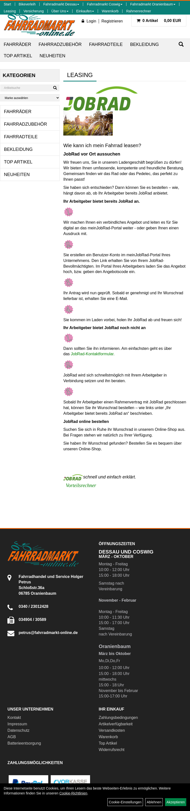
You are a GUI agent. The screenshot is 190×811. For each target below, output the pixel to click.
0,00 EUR (159, 21)
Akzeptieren (175, 802)
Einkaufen (85, 11)
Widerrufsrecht (111, 750)
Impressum (17, 724)
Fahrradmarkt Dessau (61, 4)
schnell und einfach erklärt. (99, 477)
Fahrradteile (106, 44)
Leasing (10, 11)
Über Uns (60, 11)
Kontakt (14, 717)
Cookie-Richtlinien (73, 793)
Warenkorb (110, 11)
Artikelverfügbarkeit (116, 724)
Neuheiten (52, 55)
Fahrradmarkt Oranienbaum (152, 4)
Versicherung (34, 11)
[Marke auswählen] (30, 97)
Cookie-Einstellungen (125, 802)
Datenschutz (18, 730)
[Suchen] (181, 44)
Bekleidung (144, 44)
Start (7, 4)
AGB (11, 737)
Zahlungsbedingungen (118, 717)
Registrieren (112, 21)
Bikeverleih (27, 4)
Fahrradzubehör (60, 44)
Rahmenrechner (138, 11)
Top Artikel (18, 55)
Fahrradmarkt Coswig (104, 4)
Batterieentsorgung (24, 743)
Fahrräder (17, 44)
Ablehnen (154, 802)
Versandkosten (112, 730)
